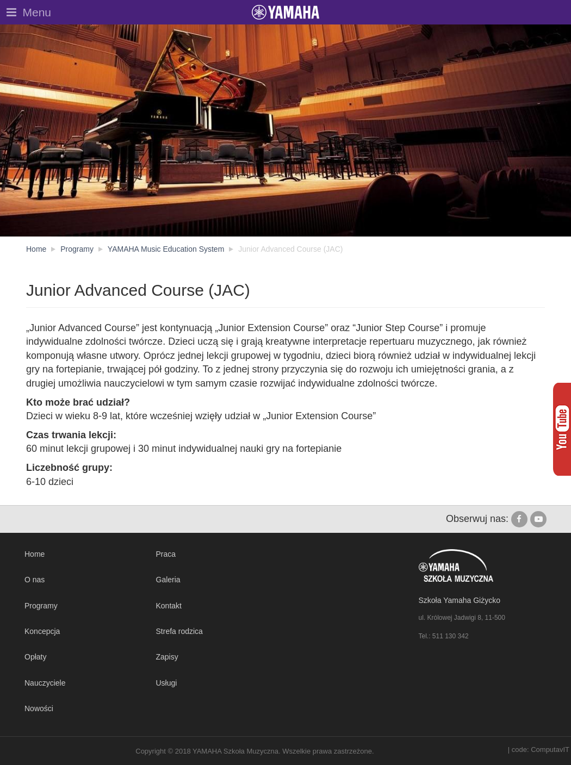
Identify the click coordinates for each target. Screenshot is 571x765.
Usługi (166, 683)
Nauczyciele (44, 683)
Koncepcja (42, 631)
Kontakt (169, 605)
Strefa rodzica (179, 631)
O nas (34, 579)
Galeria (168, 579)
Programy (41, 605)
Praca (166, 554)
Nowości (38, 708)
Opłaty (35, 656)
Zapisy (167, 656)
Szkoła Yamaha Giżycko (459, 600)
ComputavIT (550, 749)
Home (34, 554)
